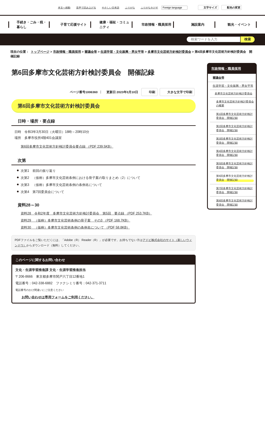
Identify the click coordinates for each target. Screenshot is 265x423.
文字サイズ (198, 7)
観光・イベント (239, 24)
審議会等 (90, 51)
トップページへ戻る (243, 351)
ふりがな (142, 7)
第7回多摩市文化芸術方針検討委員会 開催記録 (234, 190)
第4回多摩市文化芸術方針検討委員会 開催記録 (234, 153)
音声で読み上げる (98, 7)
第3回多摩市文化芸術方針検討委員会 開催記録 (234, 140)
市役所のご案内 (160, 364)
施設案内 (197, 24)
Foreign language (160, 7)
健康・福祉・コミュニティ (114, 24)
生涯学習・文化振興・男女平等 (122, 51)
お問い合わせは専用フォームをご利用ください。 (58, 331)
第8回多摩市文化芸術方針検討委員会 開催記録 (234, 202)
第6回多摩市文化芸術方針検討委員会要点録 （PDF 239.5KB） (69, 180)
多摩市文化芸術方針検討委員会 (169, 51)
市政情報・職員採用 (156, 24)
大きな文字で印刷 (179, 92)
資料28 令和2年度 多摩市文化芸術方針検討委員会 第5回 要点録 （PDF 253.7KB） (88, 247)
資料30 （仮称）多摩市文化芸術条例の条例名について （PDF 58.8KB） (77, 261)
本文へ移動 (76, 7)
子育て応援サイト (73, 24)
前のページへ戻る (208, 351)
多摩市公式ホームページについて (168, 370)
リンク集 (134, 364)
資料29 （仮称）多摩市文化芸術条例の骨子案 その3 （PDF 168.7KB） (77, 254)
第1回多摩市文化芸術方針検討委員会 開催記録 (234, 115)
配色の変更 (222, 7)
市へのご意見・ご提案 (155, 375)
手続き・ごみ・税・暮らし (31, 24)
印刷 (152, 92)
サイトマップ (110, 364)
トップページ (40, 51)
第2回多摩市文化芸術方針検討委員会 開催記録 (234, 128)
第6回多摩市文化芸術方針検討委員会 (46, 116)
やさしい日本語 (122, 7)
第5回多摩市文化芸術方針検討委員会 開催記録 (234, 165)
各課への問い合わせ (115, 375)
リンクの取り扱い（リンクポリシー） (107, 370)
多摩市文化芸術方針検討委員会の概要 (235, 103)
